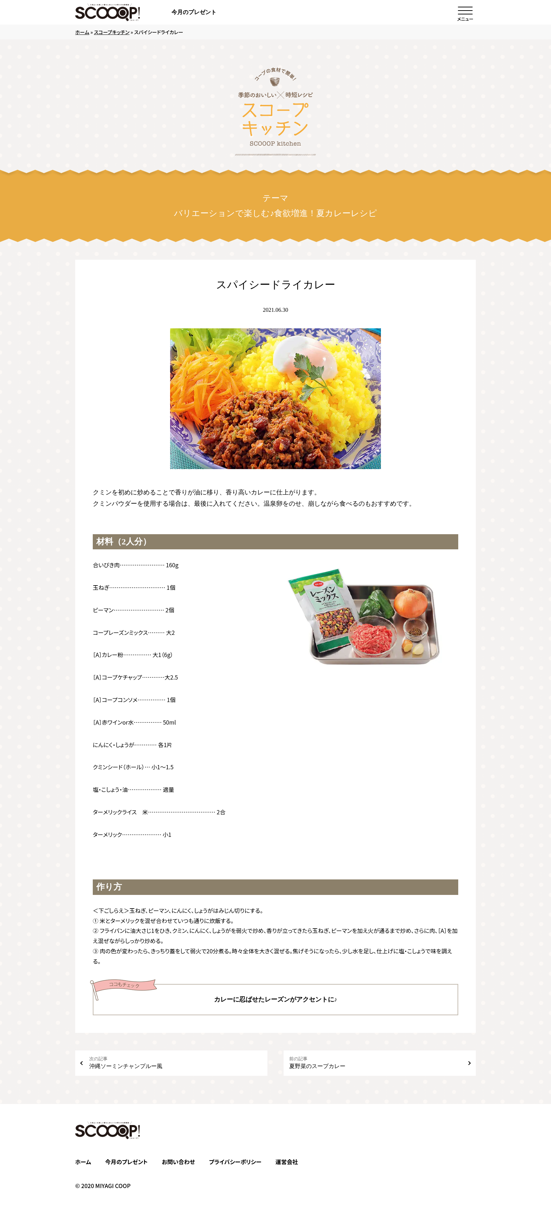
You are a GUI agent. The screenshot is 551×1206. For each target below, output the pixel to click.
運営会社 (287, 1161)
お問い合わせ (178, 1161)
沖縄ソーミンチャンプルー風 (175, 1062)
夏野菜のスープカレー (375, 1062)
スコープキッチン (111, 32)
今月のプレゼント (193, 12)
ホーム (82, 32)
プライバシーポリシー (235, 1161)
